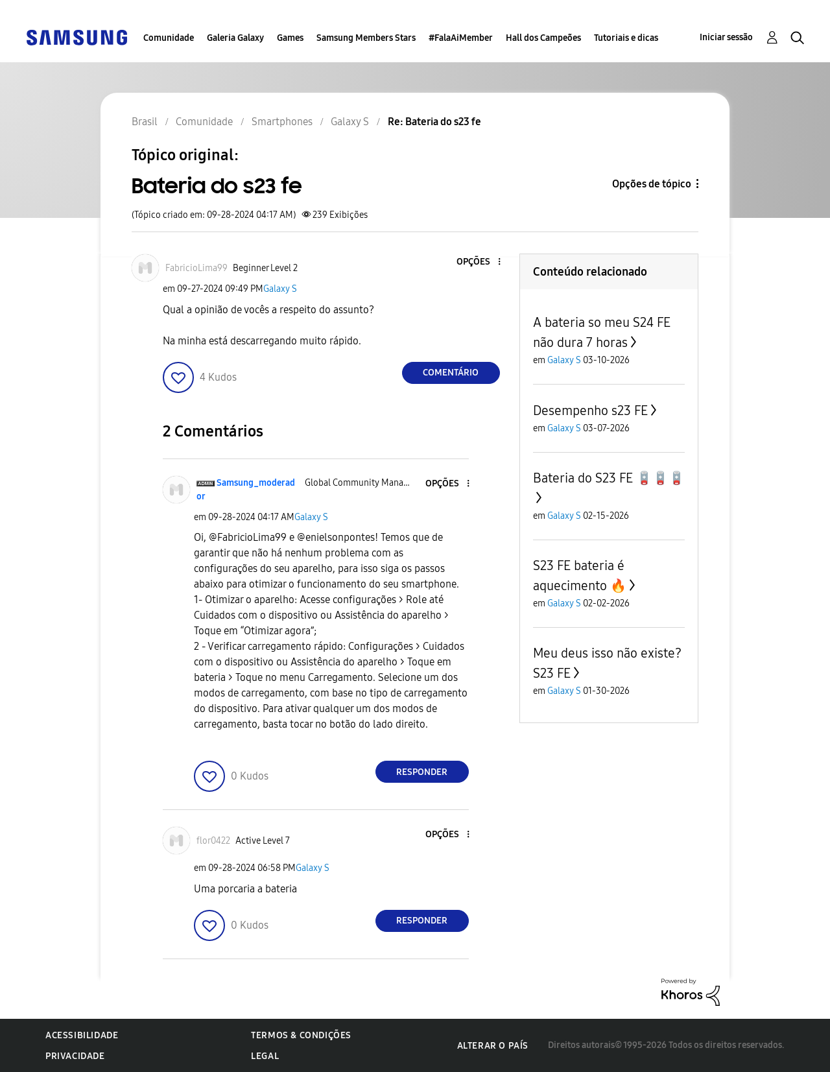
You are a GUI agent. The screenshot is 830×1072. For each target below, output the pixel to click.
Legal (265, 1056)
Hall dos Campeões (543, 37)
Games (290, 37)
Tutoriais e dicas (626, 37)
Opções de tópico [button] (651, 184)
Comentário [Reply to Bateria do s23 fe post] (451, 372)
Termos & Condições (301, 1035)
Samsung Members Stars (366, 37)
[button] (477, 262)
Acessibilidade (81, 1035)
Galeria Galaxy (235, 37)
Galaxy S (280, 288)
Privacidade (75, 1056)
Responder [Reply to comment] (421, 772)
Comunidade (168, 37)
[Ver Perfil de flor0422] (213, 840)
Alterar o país (492, 1045)
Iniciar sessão (726, 37)
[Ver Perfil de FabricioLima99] (196, 268)
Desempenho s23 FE (590, 410)
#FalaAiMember (461, 37)
